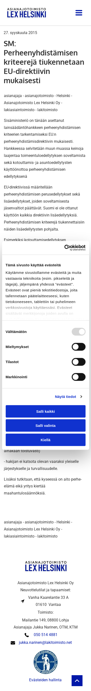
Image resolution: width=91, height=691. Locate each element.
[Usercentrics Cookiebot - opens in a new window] (64, 248)
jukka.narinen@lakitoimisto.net (45, 642)
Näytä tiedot (65, 397)
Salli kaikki (45, 411)
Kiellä (45, 440)
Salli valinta (45, 425)
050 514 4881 (46, 634)
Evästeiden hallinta (45, 680)
